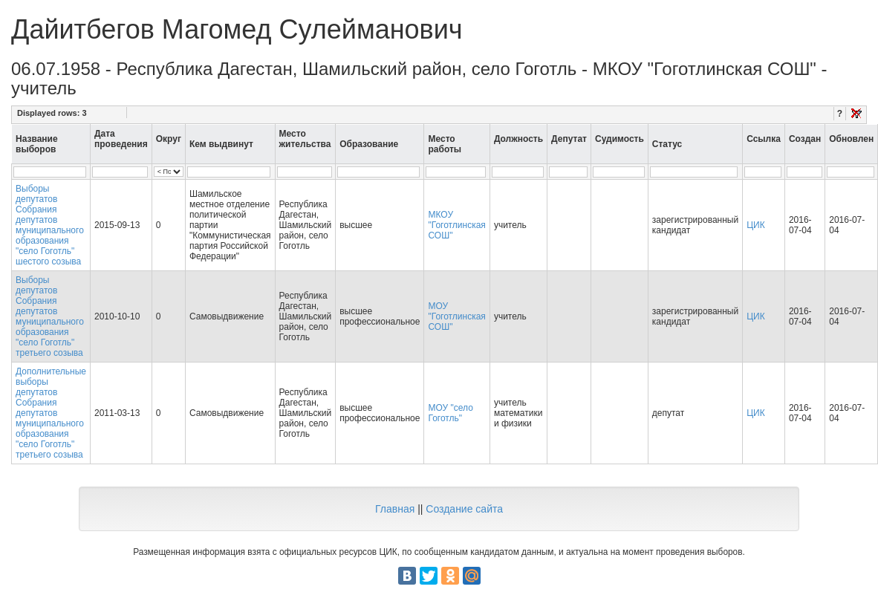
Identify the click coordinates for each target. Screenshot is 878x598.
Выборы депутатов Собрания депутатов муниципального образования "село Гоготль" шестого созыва (50, 225)
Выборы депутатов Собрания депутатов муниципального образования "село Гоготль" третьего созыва (50, 316)
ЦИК (756, 225)
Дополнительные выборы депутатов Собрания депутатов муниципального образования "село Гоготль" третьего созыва (51, 413)
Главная (394, 509)
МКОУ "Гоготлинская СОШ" (456, 225)
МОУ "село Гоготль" (450, 413)
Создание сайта (464, 509)
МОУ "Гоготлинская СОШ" (456, 316)
